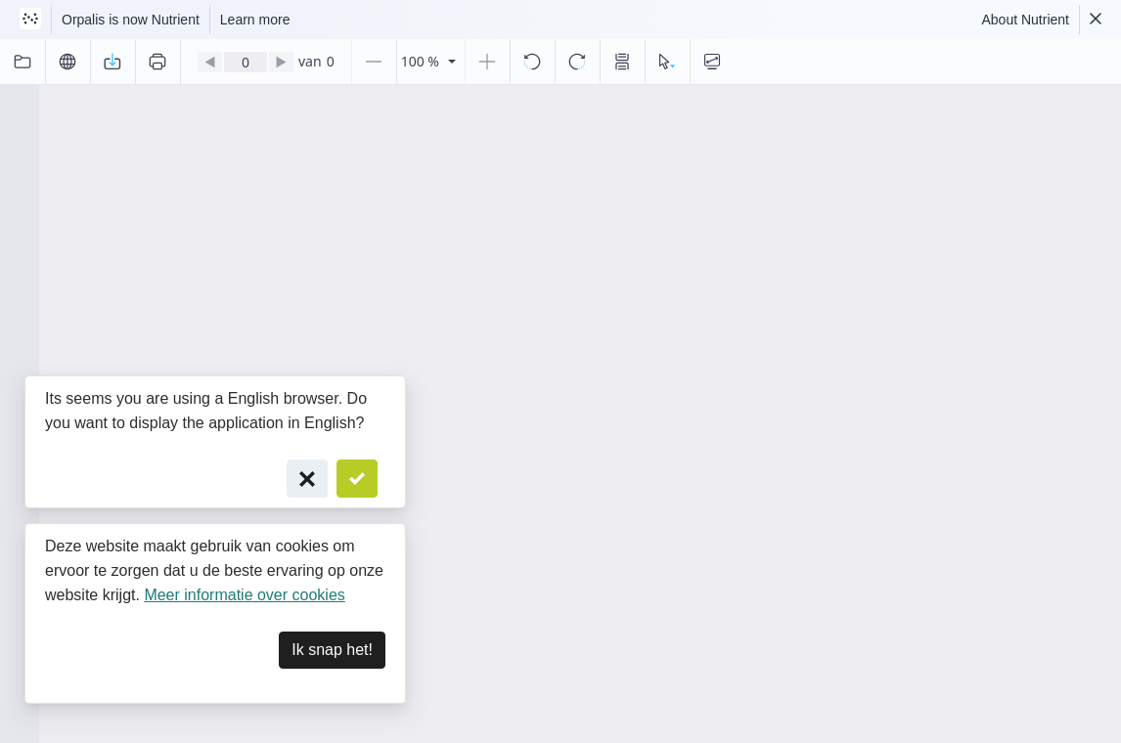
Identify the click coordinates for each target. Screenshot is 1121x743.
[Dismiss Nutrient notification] (1095, 19)
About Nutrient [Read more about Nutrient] (1026, 19)
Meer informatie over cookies (244, 595)
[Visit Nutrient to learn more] (30, 19)
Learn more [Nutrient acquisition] (255, 19)
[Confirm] (357, 478)
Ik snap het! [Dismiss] (332, 649)
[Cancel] (307, 478)
